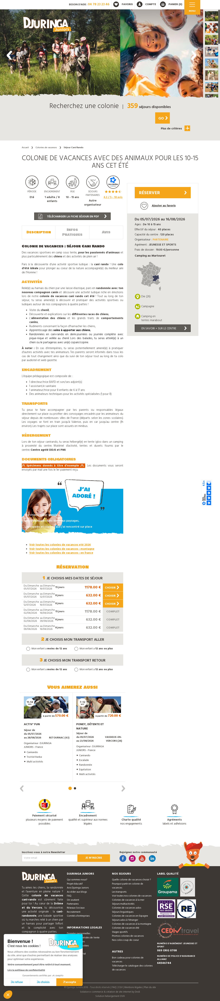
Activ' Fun (32, 724)
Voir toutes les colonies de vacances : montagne (61, 549)
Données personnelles (78, 934)
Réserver (163, 193)
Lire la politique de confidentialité (26, 970)
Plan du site (150, 987)
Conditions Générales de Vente (83, 938)
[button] (211, 16)
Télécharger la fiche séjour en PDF (72, 216)
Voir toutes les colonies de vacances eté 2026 (60, 545)
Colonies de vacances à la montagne (131, 924)
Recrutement (73, 912)
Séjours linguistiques (122, 912)
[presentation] (9, 55)
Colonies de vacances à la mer (128, 900)
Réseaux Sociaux (76, 908)
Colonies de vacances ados (126, 908)
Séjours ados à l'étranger (125, 920)
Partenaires (73, 904)
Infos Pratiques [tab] (72, 232)
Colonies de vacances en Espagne (130, 916)
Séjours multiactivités (123, 904)
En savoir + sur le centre (164, 328)
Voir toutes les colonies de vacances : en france (61, 553)
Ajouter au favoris (158, 206)
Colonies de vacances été (125, 928)
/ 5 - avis (113, 197)
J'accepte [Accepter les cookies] (69, 982)
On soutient (73, 900)
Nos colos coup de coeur (125, 940)
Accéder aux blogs (77, 892)
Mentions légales (133, 987)
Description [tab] (38, 232)
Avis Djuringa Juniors (78, 888)
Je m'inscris (93, 858)
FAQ (69, 896)
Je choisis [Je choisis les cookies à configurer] (43, 982)
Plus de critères (175, 128)
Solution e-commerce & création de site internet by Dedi (110, 992)
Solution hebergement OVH (110, 996)
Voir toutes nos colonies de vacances (131, 896)
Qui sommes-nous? (77, 880)
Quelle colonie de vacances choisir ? (131, 880)
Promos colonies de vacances (128, 936)
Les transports (119, 892)
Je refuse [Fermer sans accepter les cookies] (17, 982)
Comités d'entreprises (78, 916)
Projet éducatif (75, 884)
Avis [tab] (106, 232)
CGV (120, 987)
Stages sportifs (120, 932)
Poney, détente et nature (90, 726)
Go (163, 119)
